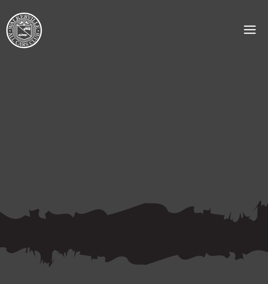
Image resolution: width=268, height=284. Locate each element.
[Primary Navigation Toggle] (250, 30)
